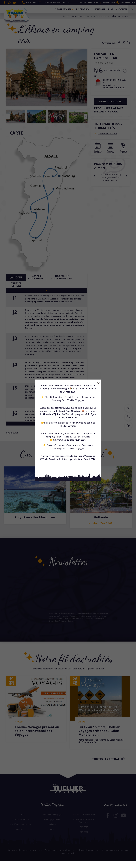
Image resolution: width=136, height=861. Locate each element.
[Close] (98, 383)
